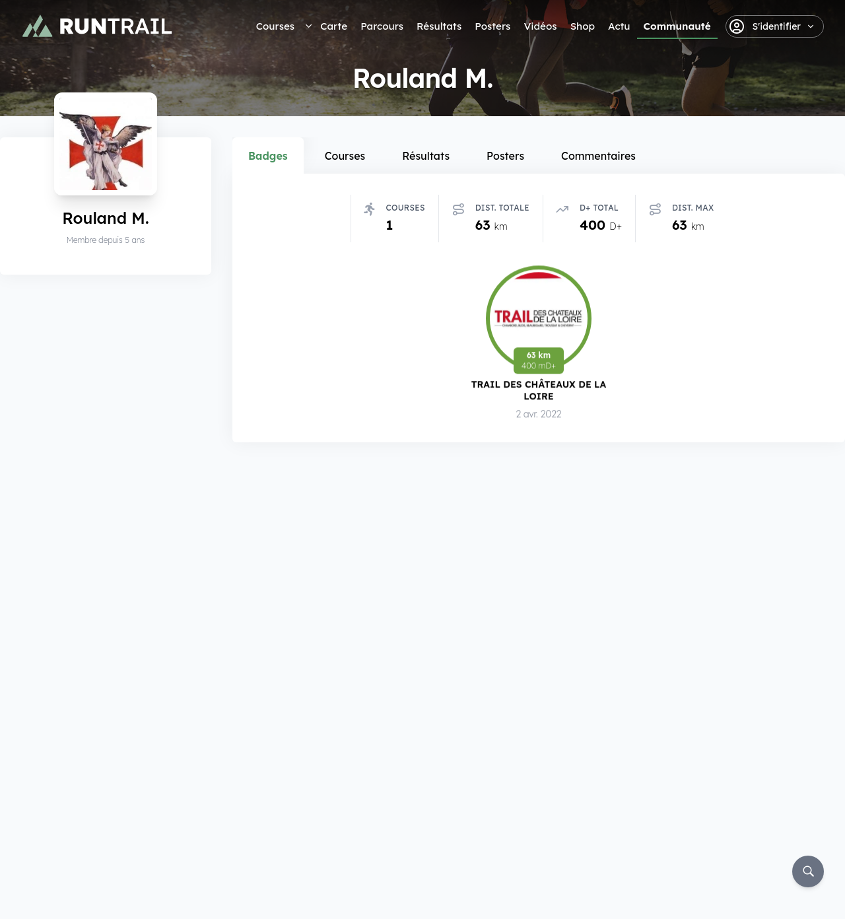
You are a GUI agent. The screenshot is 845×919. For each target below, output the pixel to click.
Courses (275, 26)
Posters (492, 26)
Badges (268, 155)
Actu (619, 26)
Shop (582, 26)
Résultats (439, 26)
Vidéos (540, 26)
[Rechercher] (808, 871)
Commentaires (598, 155)
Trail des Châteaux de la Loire (539, 390)
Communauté (677, 26)
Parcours (381, 26)
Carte (333, 26)
